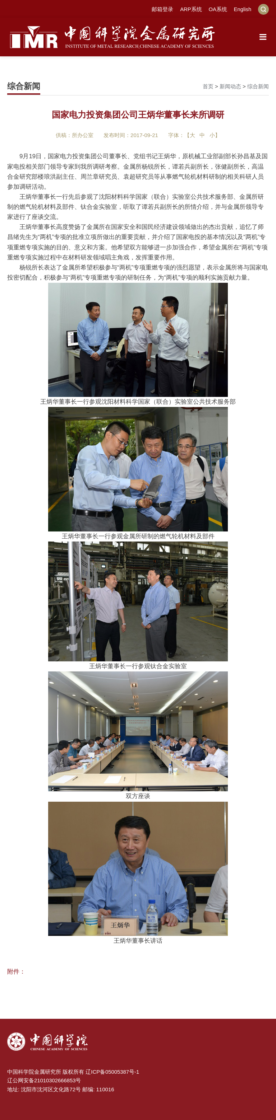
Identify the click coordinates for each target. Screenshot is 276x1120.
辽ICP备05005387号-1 (112, 1071)
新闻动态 (230, 86)
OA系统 (217, 9)
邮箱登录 (162, 9)
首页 (208, 86)
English (242, 9)
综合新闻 (258, 86)
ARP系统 (191, 9)
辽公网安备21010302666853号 (44, 1080)
